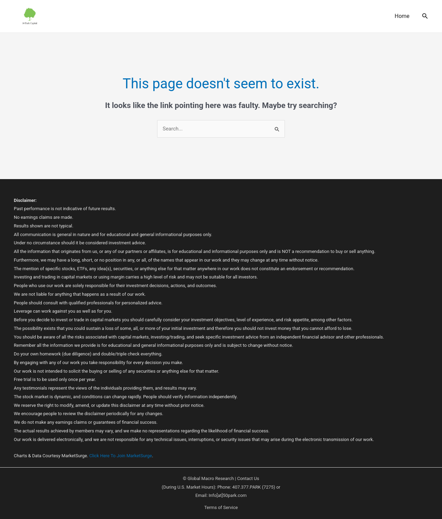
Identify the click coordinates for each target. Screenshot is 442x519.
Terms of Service (221, 507)
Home (402, 16)
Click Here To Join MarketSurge (120, 455)
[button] (425, 16)
